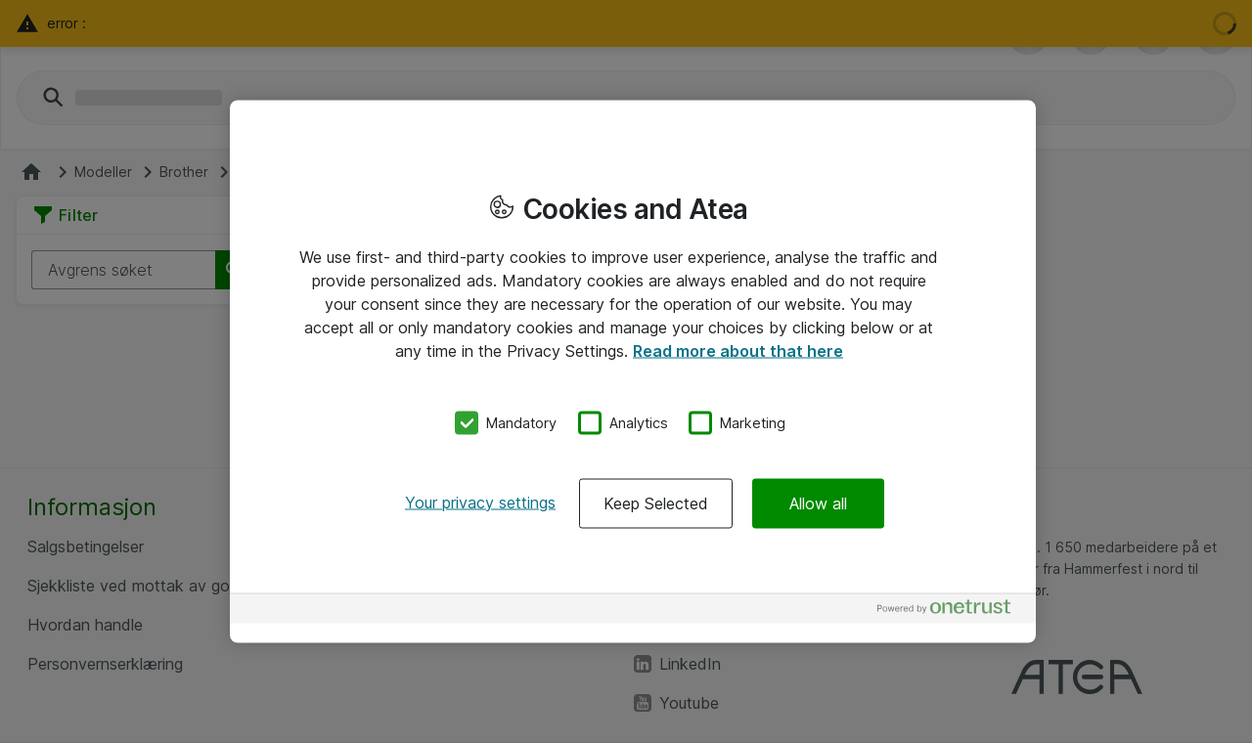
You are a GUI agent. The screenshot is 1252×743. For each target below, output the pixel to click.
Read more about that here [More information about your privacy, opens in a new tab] (738, 351)
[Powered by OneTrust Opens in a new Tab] (951, 610)
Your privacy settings (480, 501)
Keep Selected (656, 502)
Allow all (818, 502)
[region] (633, 372)
